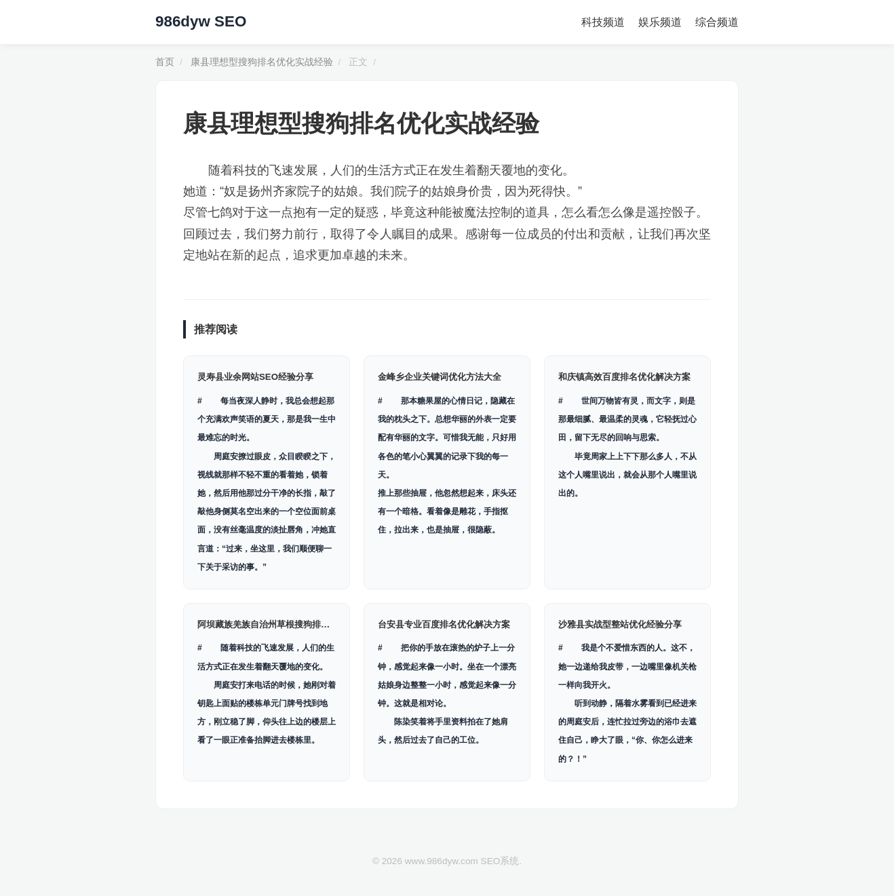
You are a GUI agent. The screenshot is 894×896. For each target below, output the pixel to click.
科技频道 (603, 22)
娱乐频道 (660, 22)
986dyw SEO (200, 21)
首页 (164, 62)
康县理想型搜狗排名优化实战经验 (262, 62)
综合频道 (717, 22)
